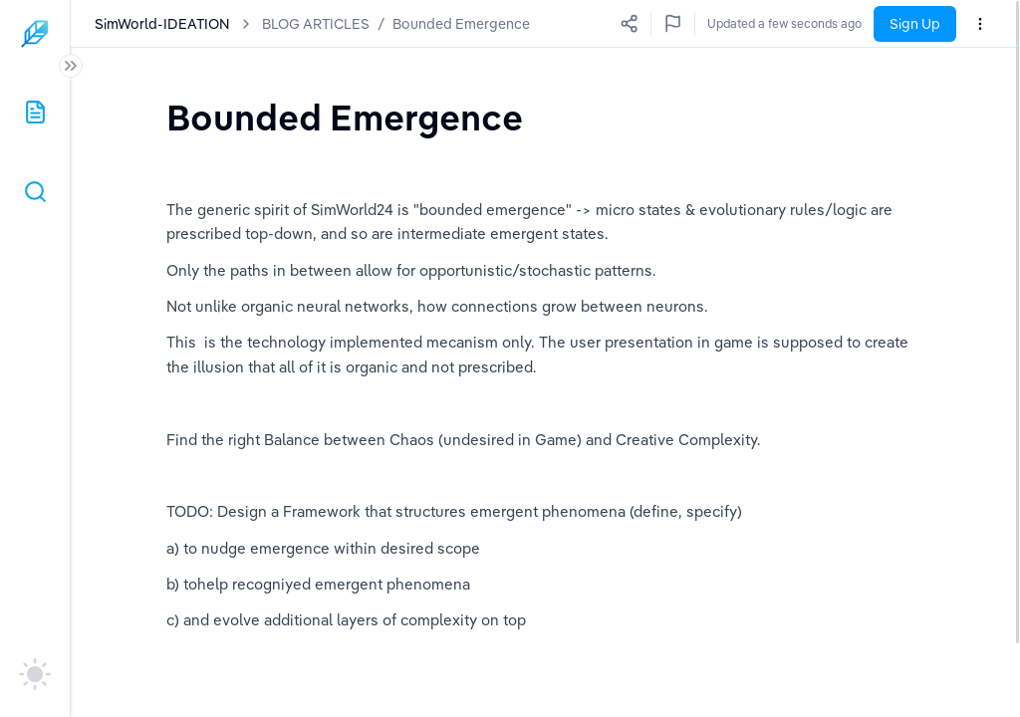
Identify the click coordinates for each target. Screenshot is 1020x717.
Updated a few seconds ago (784, 23)
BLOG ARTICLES (316, 24)
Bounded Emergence (461, 24)
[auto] (35, 674)
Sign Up (915, 24)
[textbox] (345, 117)
